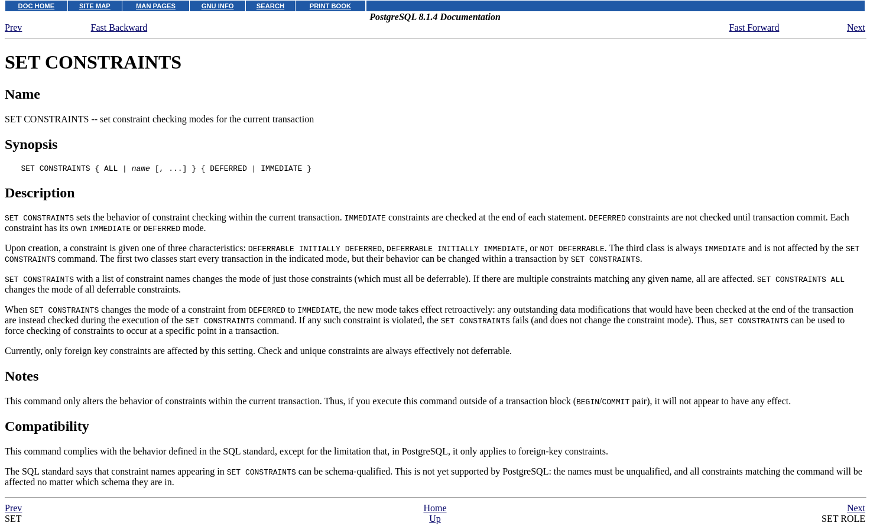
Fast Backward (119, 27)
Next (856, 27)
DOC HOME (36, 5)
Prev (13, 27)
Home (434, 510)
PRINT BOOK (330, 5)
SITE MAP (95, 5)
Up (435, 520)
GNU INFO (218, 5)
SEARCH (270, 5)
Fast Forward (754, 27)
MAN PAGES (156, 5)
